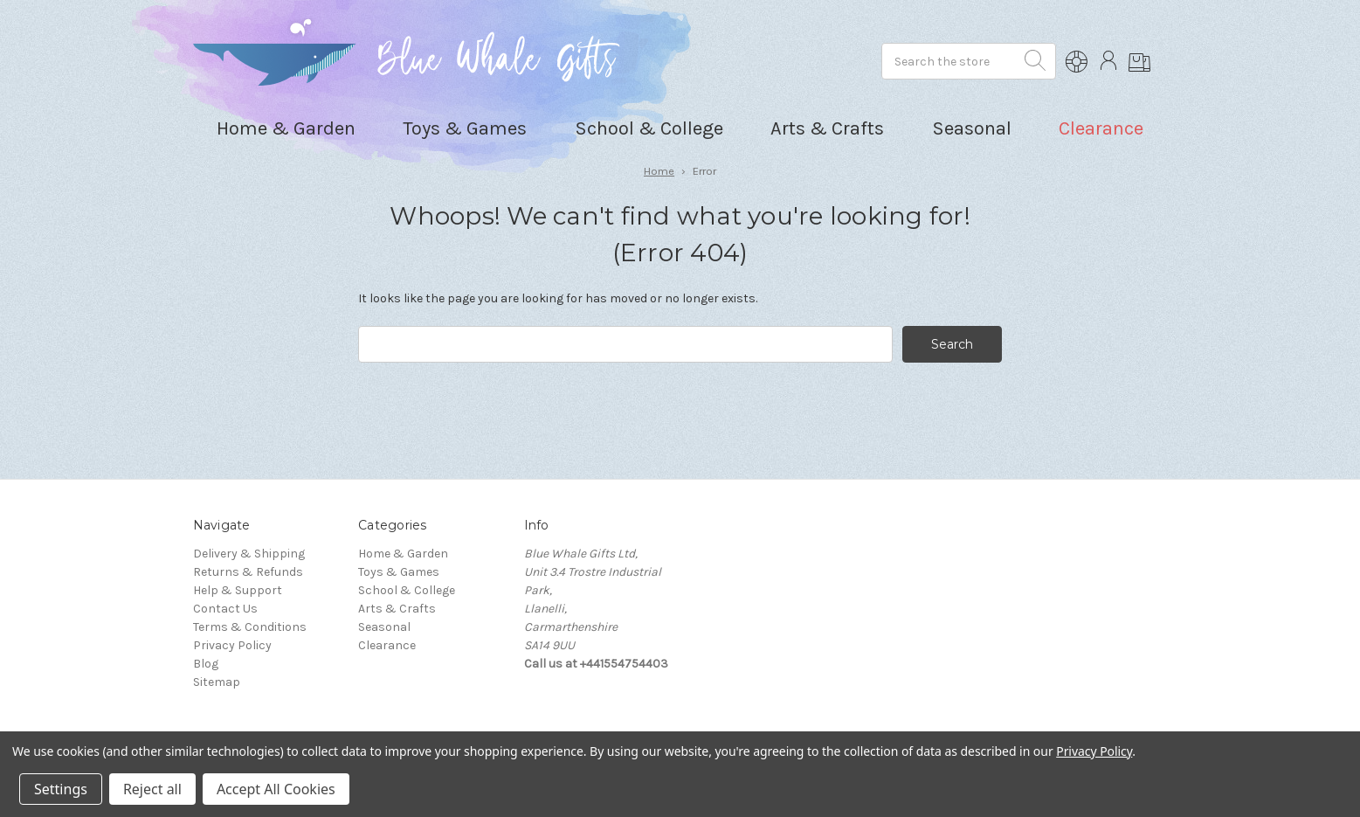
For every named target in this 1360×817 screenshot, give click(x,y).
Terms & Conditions (250, 627)
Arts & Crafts (397, 608)
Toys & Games (398, 571)
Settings (60, 789)
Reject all (152, 789)
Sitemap (216, 682)
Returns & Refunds (248, 571)
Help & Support (237, 590)
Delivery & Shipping (249, 553)
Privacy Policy (232, 645)
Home (659, 170)
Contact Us (225, 608)
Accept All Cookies (276, 789)
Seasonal (384, 627)
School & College (406, 590)
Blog (205, 663)
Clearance (1101, 128)
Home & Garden (403, 553)
